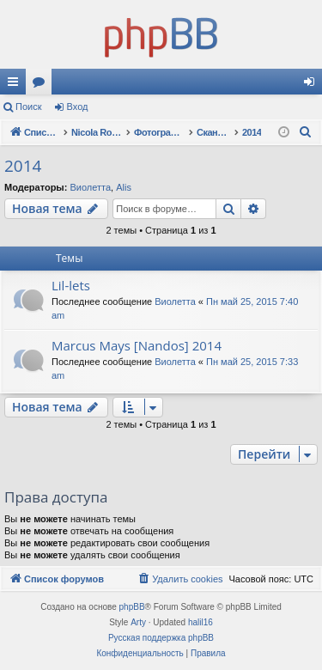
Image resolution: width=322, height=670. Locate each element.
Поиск (28, 106)
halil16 (200, 622)
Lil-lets (71, 285)
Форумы (42, 85)
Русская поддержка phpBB (161, 638)
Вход (77, 106)
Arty (138, 622)
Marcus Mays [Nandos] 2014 (137, 345)
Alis (123, 187)
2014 (22, 166)
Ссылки (16, 85)
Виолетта (90, 187)
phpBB (132, 607)
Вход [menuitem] (313, 85)
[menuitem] (305, 132)
